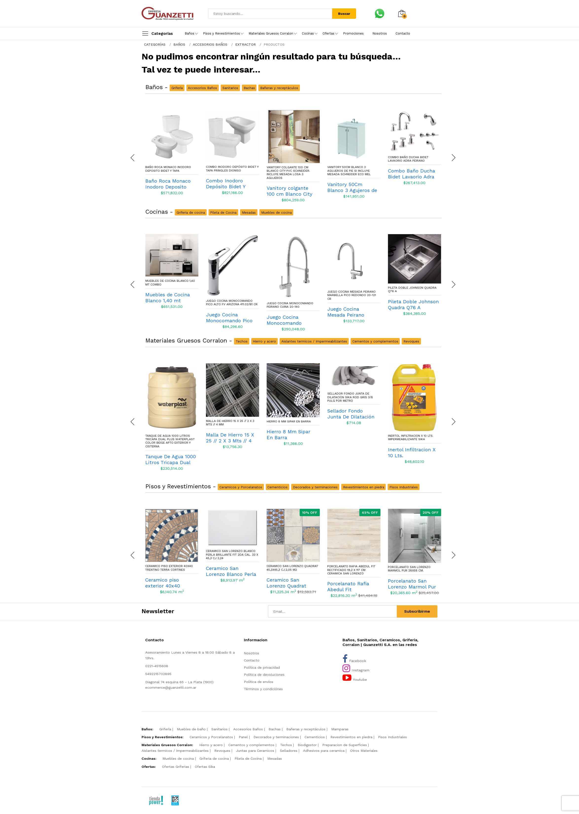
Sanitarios (219, 729)
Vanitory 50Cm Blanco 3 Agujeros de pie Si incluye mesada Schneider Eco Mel (409, 170)
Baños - (157, 87)
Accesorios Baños (248, 729)
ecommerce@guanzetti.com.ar (170, 687)
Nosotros (379, 33)
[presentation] (133, 158)
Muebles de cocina (178, 758)
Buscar (344, 14)
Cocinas (308, 33)
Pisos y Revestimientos (221, 33)
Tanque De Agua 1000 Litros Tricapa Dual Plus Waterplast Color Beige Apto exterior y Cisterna (230, 441)
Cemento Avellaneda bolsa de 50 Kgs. (170, 450)
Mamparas (339, 729)
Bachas (275, 729)
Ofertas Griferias (175, 767)
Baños (189, 33)
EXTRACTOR (245, 44)
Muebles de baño (191, 729)
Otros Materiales (364, 751)
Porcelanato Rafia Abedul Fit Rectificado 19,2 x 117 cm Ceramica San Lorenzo (412, 570)
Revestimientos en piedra (351, 737)
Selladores (288, 751)
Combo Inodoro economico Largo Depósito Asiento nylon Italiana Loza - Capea (170, 171)
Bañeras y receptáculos (306, 729)
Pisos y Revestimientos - (181, 486)
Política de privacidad (262, 667)
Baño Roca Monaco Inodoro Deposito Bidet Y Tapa (229, 168)
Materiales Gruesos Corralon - (189, 340)
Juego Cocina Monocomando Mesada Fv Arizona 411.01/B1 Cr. (169, 295)
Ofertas (328, 33)
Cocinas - (160, 211)
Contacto (403, 33)
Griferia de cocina (214, 758)
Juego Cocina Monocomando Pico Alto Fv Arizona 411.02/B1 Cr (292, 302)
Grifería (165, 729)
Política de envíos (258, 682)
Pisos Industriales (392, 737)
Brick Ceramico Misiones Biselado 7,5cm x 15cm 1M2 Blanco (165, 568)
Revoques (222, 751)
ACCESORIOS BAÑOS (210, 44)
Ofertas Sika (205, 767)
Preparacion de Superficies (344, 745)
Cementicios (315, 737)
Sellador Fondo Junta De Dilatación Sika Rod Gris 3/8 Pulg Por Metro (411, 397)
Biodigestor (307, 745)
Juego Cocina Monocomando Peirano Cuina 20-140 (350, 305)
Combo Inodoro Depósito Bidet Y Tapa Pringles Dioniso (293, 168)
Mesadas (274, 758)
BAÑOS (179, 44)
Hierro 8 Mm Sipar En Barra (349, 421)
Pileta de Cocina (248, 758)
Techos (286, 745)
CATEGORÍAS (154, 44)
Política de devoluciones (264, 675)
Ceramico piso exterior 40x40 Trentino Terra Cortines (229, 567)
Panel (243, 737)
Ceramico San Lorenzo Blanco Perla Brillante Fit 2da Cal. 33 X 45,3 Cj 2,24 (293, 554)
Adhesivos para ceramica (323, 751)
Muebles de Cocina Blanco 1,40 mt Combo (230, 282)
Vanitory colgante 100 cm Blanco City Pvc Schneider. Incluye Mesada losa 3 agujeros (349, 173)
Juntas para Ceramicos (255, 751)
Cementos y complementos (251, 745)
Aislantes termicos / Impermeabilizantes (175, 751)
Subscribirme (417, 611)
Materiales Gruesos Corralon (271, 33)
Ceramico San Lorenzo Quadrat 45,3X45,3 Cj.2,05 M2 (353, 567)
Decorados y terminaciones (276, 737)
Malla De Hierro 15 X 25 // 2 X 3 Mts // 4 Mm (291, 422)
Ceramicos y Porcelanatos (211, 737)
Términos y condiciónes (263, 689)
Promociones (353, 33)
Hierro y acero (211, 745)
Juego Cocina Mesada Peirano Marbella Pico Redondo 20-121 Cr (412, 295)
